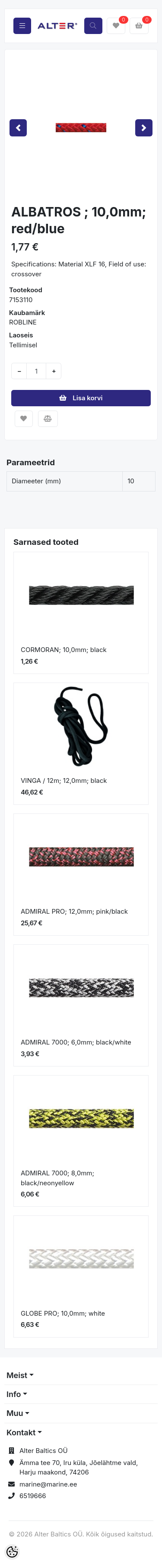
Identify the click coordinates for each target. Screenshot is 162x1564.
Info (13, 1394)
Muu (14, 1413)
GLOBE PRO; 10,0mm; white (63, 1313)
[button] (18, 127)
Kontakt (20, 1432)
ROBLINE (23, 322)
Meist (16, 1375)
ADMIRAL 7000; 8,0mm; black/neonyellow (57, 1178)
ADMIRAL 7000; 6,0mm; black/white (76, 1042)
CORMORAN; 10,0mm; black (64, 650)
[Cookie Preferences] (12, 1552)
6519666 (32, 1496)
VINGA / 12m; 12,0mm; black (64, 780)
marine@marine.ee (48, 1484)
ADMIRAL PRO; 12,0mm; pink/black (74, 911)
